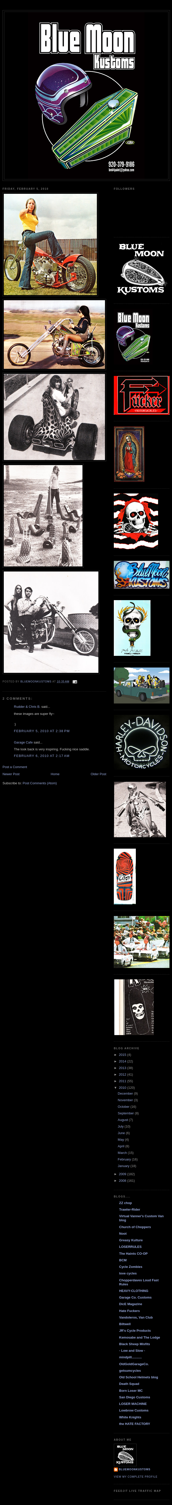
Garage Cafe (23, 742)
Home (55, 774)
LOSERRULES (130, 1247)
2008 (123, 1181)
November (126, 1100)
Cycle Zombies (130, 1267)
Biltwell (125, 1324)
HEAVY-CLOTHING (133, 1291)
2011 (123, 1081)
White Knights (130, 1417)
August (123, 1120)
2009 (123, 1174)
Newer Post (11, 774)
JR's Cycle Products (135, 1330)
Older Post (98, 774)
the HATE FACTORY (134, 1424)
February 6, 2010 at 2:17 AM (42, 756)
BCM (123, 1260)
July (121, 1126)
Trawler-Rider (129, 1209)
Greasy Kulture (131, 1240)
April (121, 1146)
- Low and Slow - (132, 1350)
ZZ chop (125, 1203)
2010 (123, 1088)
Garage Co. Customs (135, 1297)
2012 (123, 1074)
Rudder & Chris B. (27, 707)
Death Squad (129, 1384)
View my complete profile (136, 1476)
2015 (123, 1055)
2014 (123, 1061)
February (125, 1159)
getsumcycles (130, 1371)
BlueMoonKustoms (134, 1469)
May (121, 1139)
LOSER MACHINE (133, 1404)
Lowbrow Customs (133, 1410)
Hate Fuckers (129, 1311)
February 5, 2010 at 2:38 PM (42, 731)
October (124, 1107)
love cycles (128, 1273)
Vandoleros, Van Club (136, 1317)
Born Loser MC (131, 1391)
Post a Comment (15, 767)
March (123, 1153)
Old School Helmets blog (138, 1377)
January (124, 1166)
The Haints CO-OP (133, 1253)
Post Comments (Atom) (40, 783)
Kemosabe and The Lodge (139, 1337)
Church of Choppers (135, 1227)
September (126, 1113)
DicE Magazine (130, 1304)
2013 (123, 1068)
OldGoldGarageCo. (134, 1364)
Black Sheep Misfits (134, 1344)
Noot (123, 1233)
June (122, 1133)
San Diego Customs (134, 1397)
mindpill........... (130, 1357)
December (126, 1093)
